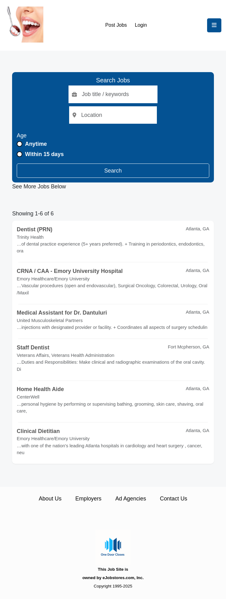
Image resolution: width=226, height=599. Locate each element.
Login (141, 25)
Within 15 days (44, 154)
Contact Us (173, 498)
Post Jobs (116, 25)
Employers (88, 498)
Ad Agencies (130, 498)
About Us (50, 498)
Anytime (36, 144)
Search (113, 171)
